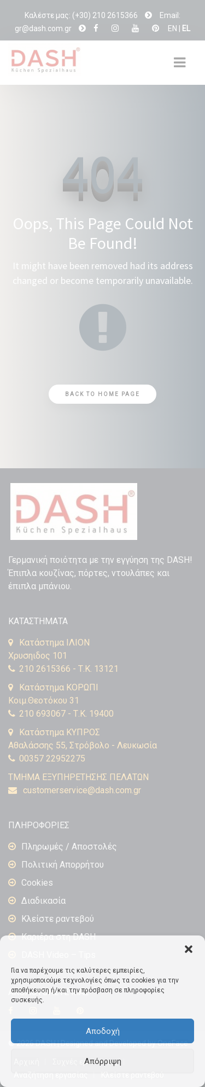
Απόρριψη (102, 1061)
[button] (188, 949)
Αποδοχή (103, 1031)
